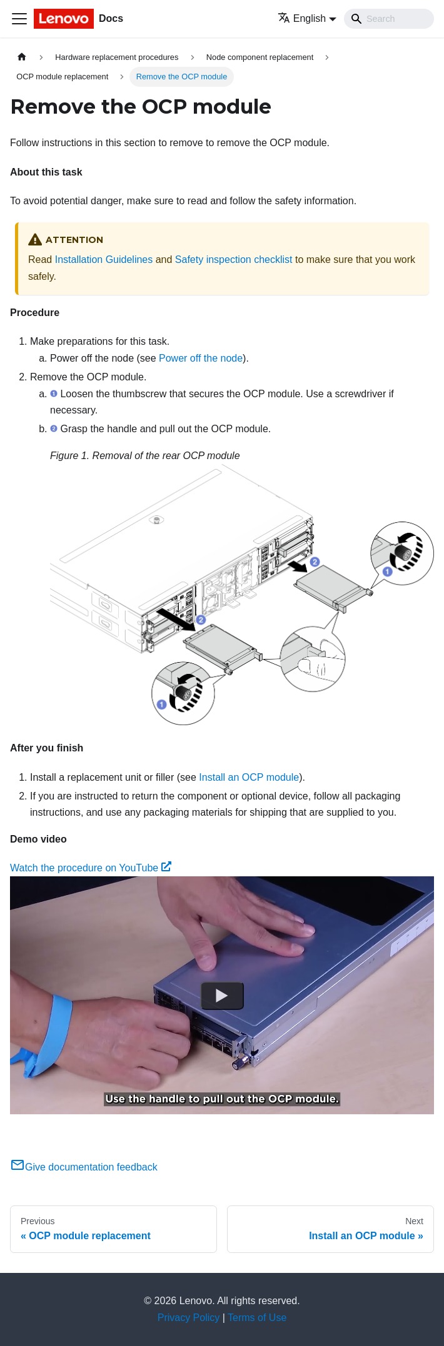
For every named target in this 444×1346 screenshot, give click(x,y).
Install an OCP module (249, 777)
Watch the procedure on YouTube (90, 868)
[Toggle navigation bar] (19, 18)
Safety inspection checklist (234, 259)
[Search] (389, 19)
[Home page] (22, 57)
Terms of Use (257, 1317)
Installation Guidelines (104, 259)
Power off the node (201, 358)
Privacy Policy (189, 1317)
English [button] (302, 18)
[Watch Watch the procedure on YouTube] (222, 995)
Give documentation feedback (84, 1167)
